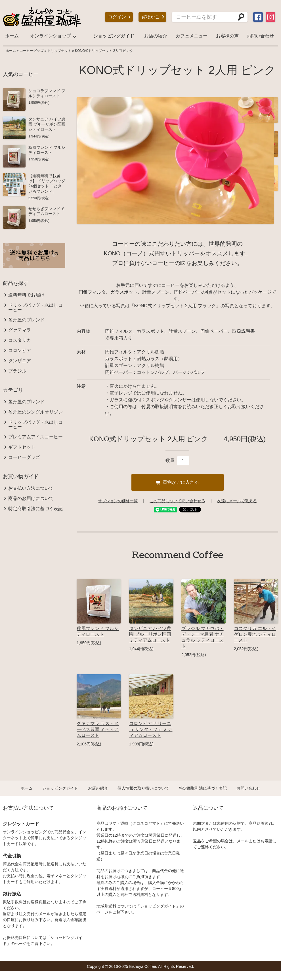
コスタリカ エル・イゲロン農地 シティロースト (255, 634)
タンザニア (19, 361)
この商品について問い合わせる (177, 501)
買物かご (150, 16)
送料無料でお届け (26, 295)
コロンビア (19, 350)
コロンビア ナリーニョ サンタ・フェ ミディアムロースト (151, 729)
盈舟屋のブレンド (26, 320)
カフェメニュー (191, 35)
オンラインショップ (50, 35)
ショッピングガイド (113, 35)
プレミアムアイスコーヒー (35, 437)
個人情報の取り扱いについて (143, 788)
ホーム (12, 35)
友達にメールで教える (237, 501)
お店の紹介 (155, 35)
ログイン (117, 16)
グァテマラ (19, 330)
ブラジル (17, 371)
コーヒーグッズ (31, 51)
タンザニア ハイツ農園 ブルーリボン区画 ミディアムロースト (150, 634)
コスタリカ (19, 340)
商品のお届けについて (31, 498)
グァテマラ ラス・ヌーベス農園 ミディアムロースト (98, 729)
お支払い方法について (31, 488)
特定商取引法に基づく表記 (35, 508)
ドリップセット (59, 51)
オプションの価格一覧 (118, 501)
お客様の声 (227, 35)
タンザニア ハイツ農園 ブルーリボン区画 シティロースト (46, 124)
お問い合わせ (260, 35)
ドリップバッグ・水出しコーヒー (35, 307)
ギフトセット (21, 447)
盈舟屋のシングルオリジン (35, 412)
